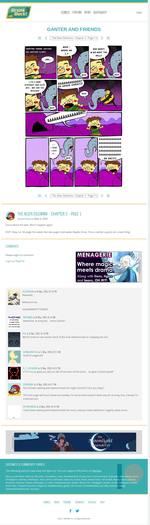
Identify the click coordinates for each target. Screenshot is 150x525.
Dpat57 (75, 482)
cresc (60, 476)
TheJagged (96, 482)
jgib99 (66, 485)
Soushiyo (34, 488)
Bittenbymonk (29, 406)
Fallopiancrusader (128, 482)
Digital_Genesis (128, 479)
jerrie (135, 476)
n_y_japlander (30, 368)
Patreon (96, 470)
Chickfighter (12, 479)
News (87, 12)
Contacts (79, 502)
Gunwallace (50, 476)
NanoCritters (94, 479)
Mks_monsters (111, 485)
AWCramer (28, 317)
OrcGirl (114, 482)
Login (139, 12)
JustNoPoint (18, 476)
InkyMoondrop (55, 485)
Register (20, 261)
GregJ (122, 485)
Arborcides (11, 485)
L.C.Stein (49, 482)
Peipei (116, 479)
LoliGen (106, 482)
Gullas (77, 479)
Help (102, 502)
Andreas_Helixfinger (29, 479)
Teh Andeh (107, 479)
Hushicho (10, 482)
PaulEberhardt (71, 476)
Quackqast (100, 12)
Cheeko (28, 482)
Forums (77, 12)
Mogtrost (42, 485)
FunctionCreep (100, 476)
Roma (84, 479)
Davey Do (68, 479)
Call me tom (76, 485)
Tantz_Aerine (46, 479)
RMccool (29, 476)
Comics (65, 12)
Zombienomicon (63, 482)
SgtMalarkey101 (30, 352)
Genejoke (58, 479)
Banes (9, 476)
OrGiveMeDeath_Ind (93, 485)
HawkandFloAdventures (17, 488)
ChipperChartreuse (27, 485)
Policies (92, 502)
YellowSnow (28, 291)
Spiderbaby (24, 218)
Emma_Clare (85, 476)
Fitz (24, 333)
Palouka (20, 482)
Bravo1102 (85, 482)
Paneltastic (38, 482)
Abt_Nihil (39, 476)
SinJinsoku (113, 476)
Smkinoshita (126, 476)
